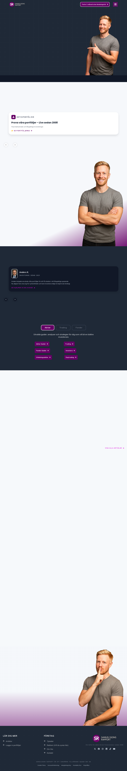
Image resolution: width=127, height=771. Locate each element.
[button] (7, 144)
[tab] (47, 327)
